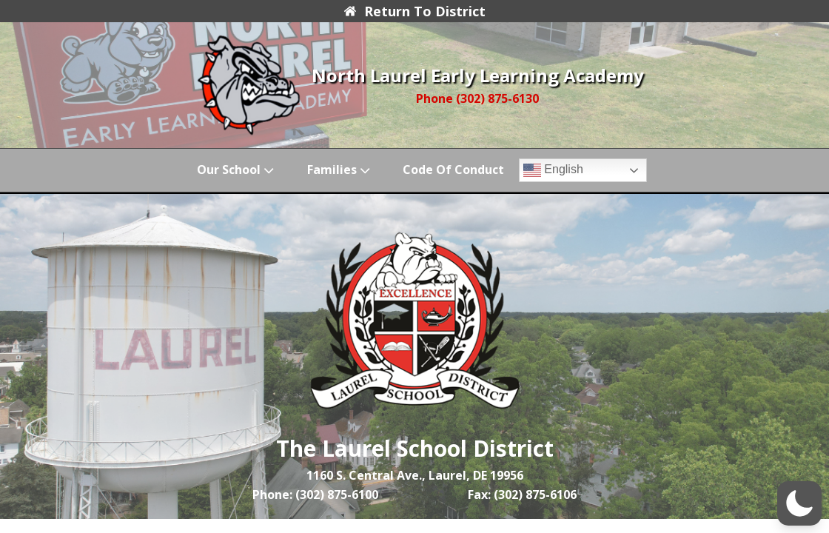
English (553, 170)
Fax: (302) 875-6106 (522, 494)
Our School (237, 169)
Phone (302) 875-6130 (477, 98)
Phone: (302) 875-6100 (315, 494)
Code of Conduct (453, 169)
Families (340, 169)
